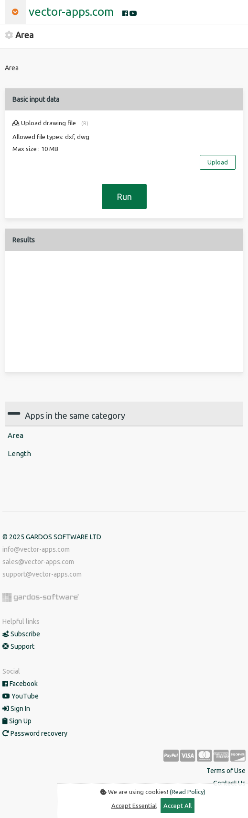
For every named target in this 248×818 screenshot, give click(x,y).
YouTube (20, 696)
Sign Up (17, 721)
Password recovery (34, 733)
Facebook (20, 683)
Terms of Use (226, 770)
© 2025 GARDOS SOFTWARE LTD (51, 537)
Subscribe (21, 634)
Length (19, 453)
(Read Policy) (187, 791)
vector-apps (71, 11)
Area (15, 435)
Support (18, 646)
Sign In (16, 708)
